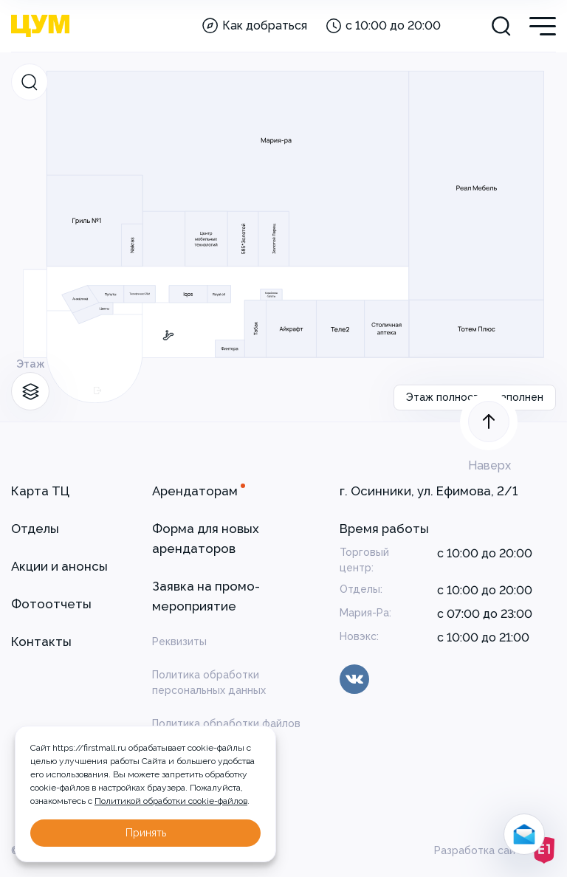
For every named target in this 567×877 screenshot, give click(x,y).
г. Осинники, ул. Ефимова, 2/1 (429, 491)
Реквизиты (179, 641)
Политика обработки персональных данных (209, 682)
